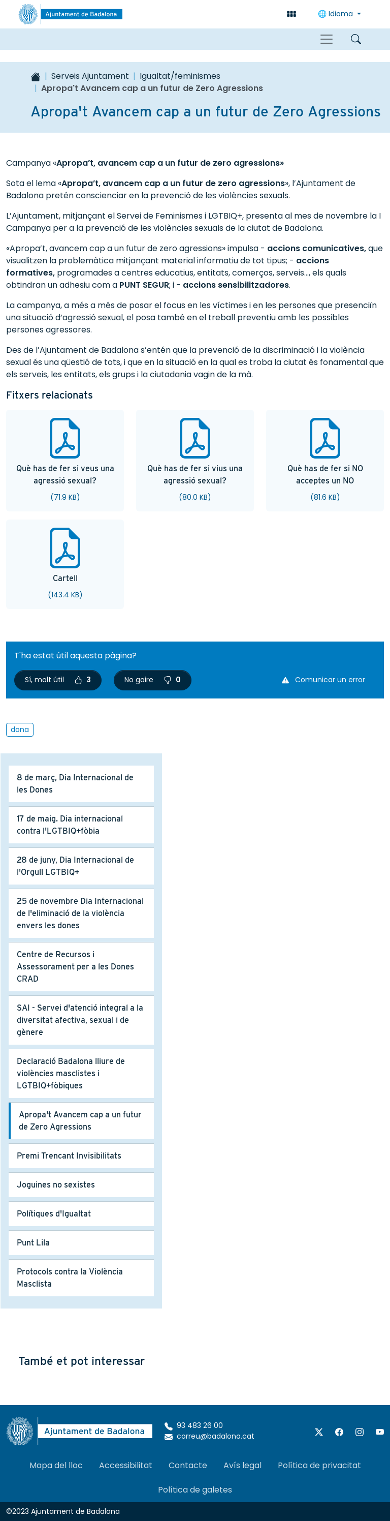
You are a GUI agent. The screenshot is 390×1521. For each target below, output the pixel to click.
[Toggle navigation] (326, 39)
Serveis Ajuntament (90, 76)
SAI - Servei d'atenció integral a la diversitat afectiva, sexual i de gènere (80, 1020)
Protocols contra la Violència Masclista (70, 1278)
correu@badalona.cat (209, 1436)
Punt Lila (33, 1243)
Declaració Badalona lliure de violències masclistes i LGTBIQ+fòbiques (71, 1073)
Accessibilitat (125, 1465)
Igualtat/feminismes (180, 76)
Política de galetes (195, 1490)
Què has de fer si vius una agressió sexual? (195, 474)
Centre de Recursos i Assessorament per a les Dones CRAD (75, 967)
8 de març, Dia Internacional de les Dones (75, 784)
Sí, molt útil (58, 680)
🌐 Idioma (336, 14)
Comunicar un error (323, 680)
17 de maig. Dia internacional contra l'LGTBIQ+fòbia (70, 825)
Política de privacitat (319, 1465)
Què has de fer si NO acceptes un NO (325, 474)
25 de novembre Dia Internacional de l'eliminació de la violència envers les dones (80, 913)
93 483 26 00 (194, 1425)
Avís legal (242, 1465)
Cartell (65, 578)
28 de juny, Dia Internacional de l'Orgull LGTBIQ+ (75, 866)
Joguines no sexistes (56, 1185)
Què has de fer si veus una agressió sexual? (65, 474)
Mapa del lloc (56, 1465)
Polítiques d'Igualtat (54, 1214)
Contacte (188, 1465)
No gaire (152, 680)
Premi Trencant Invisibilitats (69, 1156)
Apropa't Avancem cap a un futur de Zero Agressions (80, 1121)
